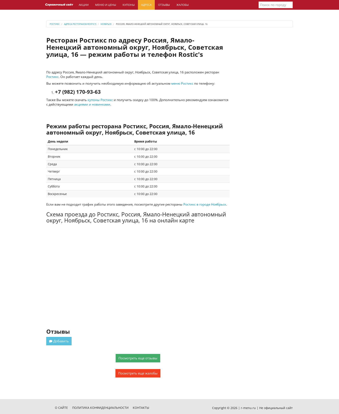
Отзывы (164, 5)
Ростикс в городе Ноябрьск (204, 204)
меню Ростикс (182, 83)
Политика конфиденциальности (100, 408)
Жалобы (182, 5)
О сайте (61, 408)
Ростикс (52, 77)
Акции (84, 5)
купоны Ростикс (100, 100)
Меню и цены (105, 5)
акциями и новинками (92, 104)
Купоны (129, 5)
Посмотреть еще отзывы (137, 358)
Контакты (141, 408)
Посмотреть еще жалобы (138, 373)
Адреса (146, 5)
